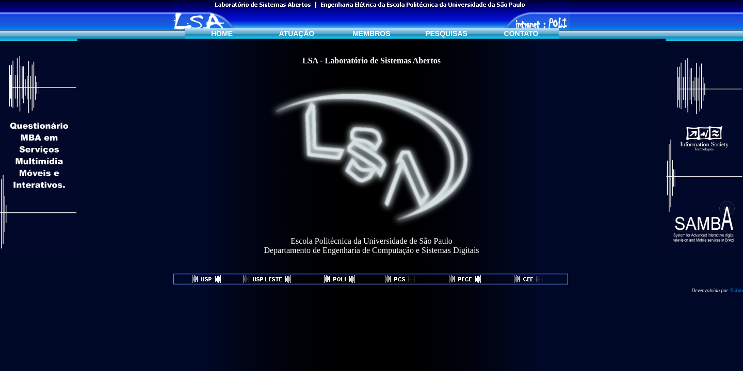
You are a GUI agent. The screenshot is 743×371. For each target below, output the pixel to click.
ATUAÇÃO (297, 33)
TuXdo (736, 290)
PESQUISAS (446, 33)
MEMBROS (371, 33)
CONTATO (521, 33)
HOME (222, 33)
